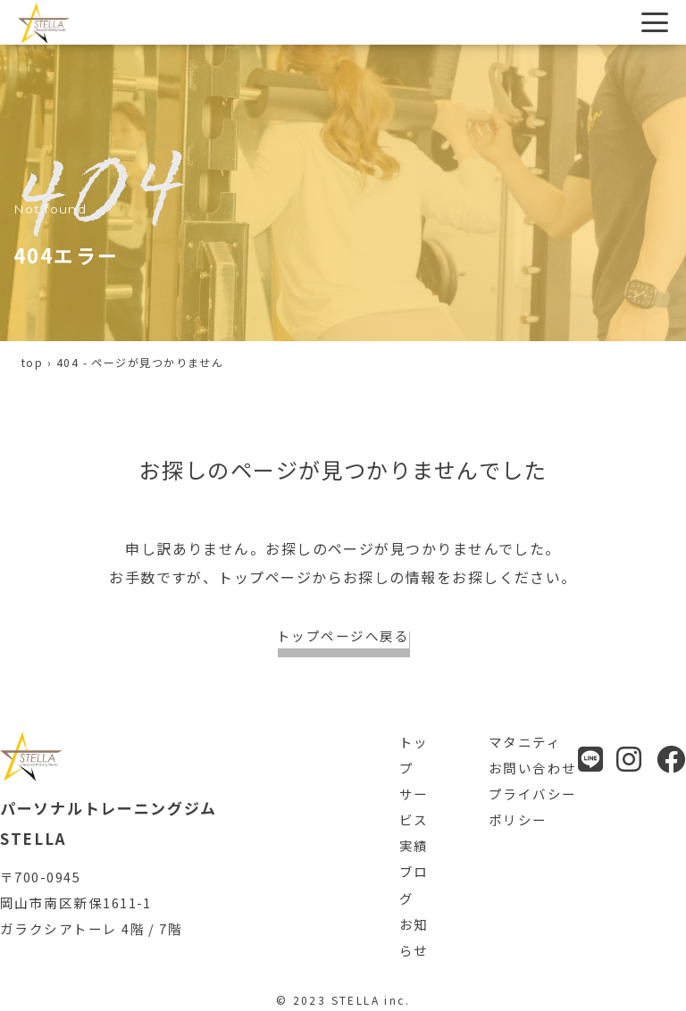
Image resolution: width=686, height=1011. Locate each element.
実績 (414, 845)
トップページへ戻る (343, 635)
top (32, 362)
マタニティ (525, 741)
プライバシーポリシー (533, 806)
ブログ (414, 884)
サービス (414, 806)
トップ (414, 754)
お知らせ (414, 937)
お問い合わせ (533, 767)
